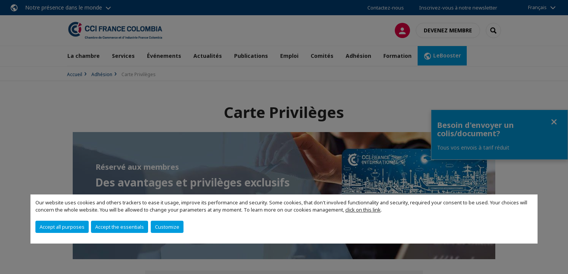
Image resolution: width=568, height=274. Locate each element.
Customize (167, 226)
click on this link (363, 209)
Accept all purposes (62, 226)
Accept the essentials (119, 226)
